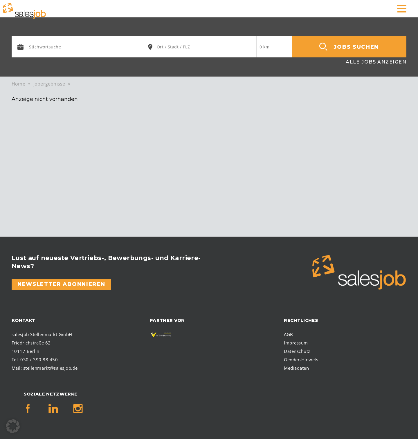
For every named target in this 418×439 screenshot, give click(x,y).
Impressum (296, 343)
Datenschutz (297, 351)
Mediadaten (296, 368)
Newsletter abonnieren (61, 284)
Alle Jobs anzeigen (376, 62)
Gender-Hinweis (301, 359)
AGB (288, 334)
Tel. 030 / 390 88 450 (35, 359)
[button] (13, 426)
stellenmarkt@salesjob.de (50, 368)
